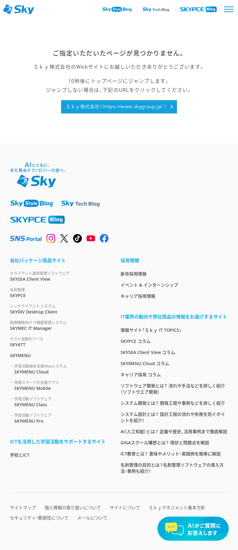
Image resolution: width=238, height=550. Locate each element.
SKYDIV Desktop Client (58, 309)
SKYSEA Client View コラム (148, 352)
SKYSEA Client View (58, 276)
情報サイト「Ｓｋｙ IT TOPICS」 (151, 330)
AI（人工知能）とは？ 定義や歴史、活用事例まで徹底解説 (174, 431)
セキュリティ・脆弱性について (39, 518)
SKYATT (58, 341)
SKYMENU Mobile (60, 385)
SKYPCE (58, 292)
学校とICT (19, 455)
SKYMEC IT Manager (58, 325)
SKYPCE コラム (136, 341)
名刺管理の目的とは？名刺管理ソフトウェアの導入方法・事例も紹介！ (172, 468)
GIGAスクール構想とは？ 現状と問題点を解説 (165, 443)
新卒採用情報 (134, 274)
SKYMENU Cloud (60, 369)
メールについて (92, 518)
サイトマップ (23, 507)
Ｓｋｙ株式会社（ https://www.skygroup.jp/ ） (116, 106)
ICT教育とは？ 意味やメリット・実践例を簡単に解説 (171, 454)
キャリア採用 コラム (141, 374)
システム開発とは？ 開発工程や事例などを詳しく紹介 (173, 403)
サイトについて (125, 507)
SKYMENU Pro (60, 418)
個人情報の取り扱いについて (73, 507)
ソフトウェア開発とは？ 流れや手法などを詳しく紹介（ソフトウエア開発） (173, 389)
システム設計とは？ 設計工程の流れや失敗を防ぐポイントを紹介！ (173, 417)
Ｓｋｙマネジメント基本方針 (177, 507)
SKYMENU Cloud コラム (145, 363)
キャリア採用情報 (138, 296)
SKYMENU (20, 355)
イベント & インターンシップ (149, 285)
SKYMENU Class (60, 401)
